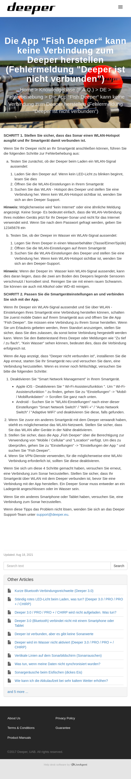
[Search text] (57, 566)
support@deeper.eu (52, 514)
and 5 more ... (17, 692)
